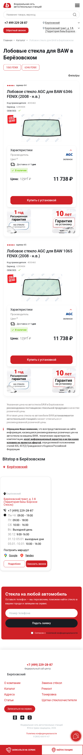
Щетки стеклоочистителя (59, 700)
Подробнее (14, 564)
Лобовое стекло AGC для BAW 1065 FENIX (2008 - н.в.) (39, 253)
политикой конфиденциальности (62, 633)
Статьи (9, 700)
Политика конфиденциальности (41, 733)
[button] (17, 467)
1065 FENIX (12, 67)
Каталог (9, 688)
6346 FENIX (31, 67)
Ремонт (47, 688)
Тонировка (49, 694)
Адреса (9, 694)
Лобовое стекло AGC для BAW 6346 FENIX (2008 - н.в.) (39, 94)
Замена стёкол (52, 683)
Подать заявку (41, 623)
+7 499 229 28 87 (16, 22)
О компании (12, 683)
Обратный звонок (16, 30)
